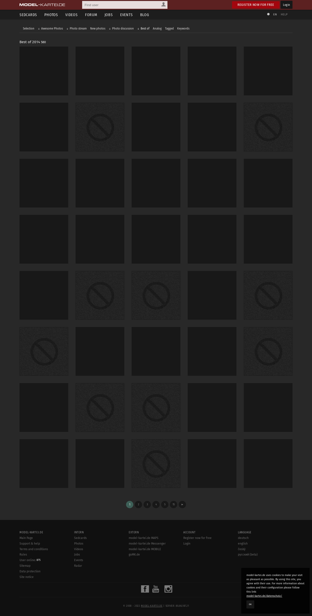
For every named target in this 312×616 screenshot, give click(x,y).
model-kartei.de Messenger (147, 543)
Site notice (27, 577)
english (243, 543)
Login (286, 5)
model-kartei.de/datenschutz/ (264, 595)
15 (174, 504)
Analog (157, 28)
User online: (30, 560)
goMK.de (134, 554)
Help (284, 14)
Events (126, 14)
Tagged (169, 28)
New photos (97, 28)
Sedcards (28, 14)
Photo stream (78, 28)
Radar (78, 565)
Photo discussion (123, 28)
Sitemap (25, 565)
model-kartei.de (151, 606)
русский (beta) (248, 554)
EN (275, 14)
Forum (91, 14)
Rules (23, 554)
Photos (51, 14)
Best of (145, 28)
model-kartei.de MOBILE (145, 549)
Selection (28, 28)
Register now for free (255, 5)
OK (250, 604)
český (241, 549)
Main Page (26, 538)
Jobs (109, 14)
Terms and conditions (34, 549)
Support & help (30, 543)
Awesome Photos (52, 28)
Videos (71, 14)
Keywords (183, 28)
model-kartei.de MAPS (143, 538)
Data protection (30, 571)
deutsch (243, 538)
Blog (144, 14)
